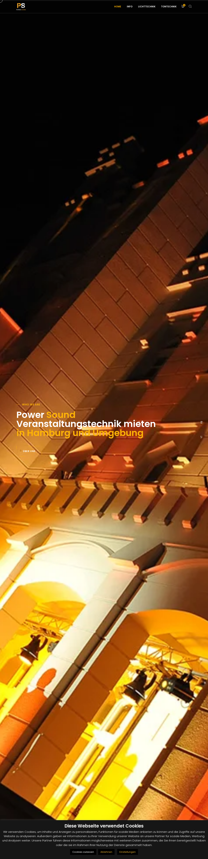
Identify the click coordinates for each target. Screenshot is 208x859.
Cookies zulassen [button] (83, 852)
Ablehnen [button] (106, 852)
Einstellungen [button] (127, 852)
